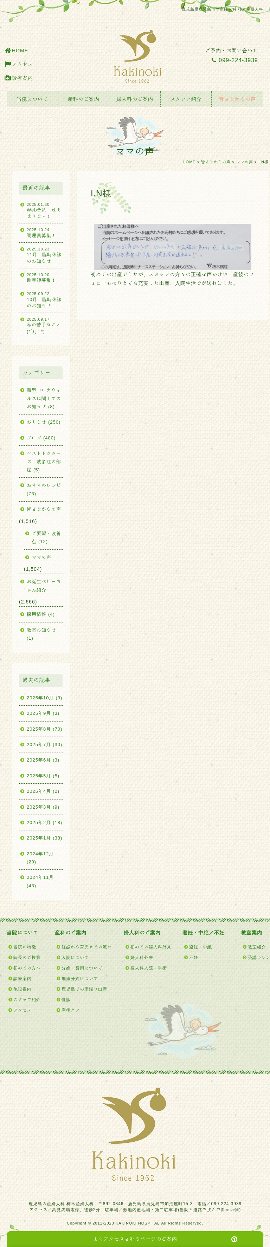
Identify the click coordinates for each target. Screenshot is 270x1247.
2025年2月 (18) (44, 822)
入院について (75, 957)
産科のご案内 (83, 99)
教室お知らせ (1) (41, 634)
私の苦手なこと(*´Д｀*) (45, 325)
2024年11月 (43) (40, 881)
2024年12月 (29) (40, 857)
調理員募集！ (45, 232)
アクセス (22, 64)
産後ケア (71, 1010)
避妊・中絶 (200, 947)
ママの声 (244, 162)
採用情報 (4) (41, 614)
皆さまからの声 (237, 99)
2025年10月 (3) (44, 698)
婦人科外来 (141, 957)
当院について (32, 99)
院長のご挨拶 (27, 957)
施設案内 (22, 989)
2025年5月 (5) (43, 775)
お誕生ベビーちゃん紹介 (44, 585)
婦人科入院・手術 (148, 968)
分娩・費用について (82, 968)
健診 (66, 999)
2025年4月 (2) (43, 791)
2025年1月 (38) (44, 838)
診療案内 (22, 78)
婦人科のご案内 (134, 99)
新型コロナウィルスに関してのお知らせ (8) (44, 398)
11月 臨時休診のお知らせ (45, 254)
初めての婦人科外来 (151, 947)
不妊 (193, 957)
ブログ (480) (41, 438)
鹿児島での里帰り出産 (84, 989)
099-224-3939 (235, 60)
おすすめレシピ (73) (44, 489)
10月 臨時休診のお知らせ (45, 299)
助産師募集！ (45, 277)
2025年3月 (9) (43, 807)
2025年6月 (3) (43, 760)
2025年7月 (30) (44, 744)
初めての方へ (27, 968)
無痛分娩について (80, 978)
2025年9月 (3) (43, 713)
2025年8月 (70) (44, 729)
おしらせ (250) (43, 422)
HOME (20, 50)
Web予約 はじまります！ (45, 210)
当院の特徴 (24, 947)
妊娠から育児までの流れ (87, 947)
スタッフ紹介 (186, 99)
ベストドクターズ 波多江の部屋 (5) (44, 461)
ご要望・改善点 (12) (46, 537)
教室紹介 (257, 947)
